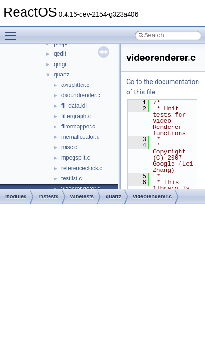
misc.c (69, 147)
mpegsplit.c (75, 157)
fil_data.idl (74, 105)
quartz (61, 74)
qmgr (60, 64)
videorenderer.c (152, 196)
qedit (60, 54)
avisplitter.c (75, 85)
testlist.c (71, 178)
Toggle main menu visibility (13, 31)
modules (15, 196)
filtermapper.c (78, 126)
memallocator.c (80, 137)
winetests (82, 196)
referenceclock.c (81, 168)
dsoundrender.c (80, 95)
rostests (48, 196)
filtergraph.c (76, 116)
